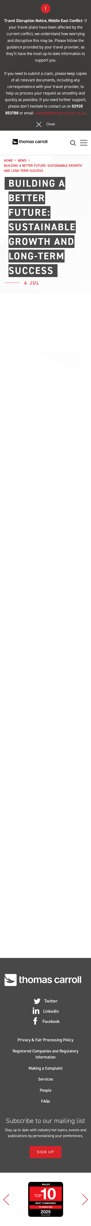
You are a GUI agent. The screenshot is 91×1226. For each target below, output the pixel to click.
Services (45, 1079)
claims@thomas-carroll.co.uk (59, 113)
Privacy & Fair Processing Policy (45, 1040)
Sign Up (45, 1151)
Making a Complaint (46, 1068)
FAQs (45, 1101)
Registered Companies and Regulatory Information (45, 1054)
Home (8, 160)
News (22, 160)
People (45, 1090)
